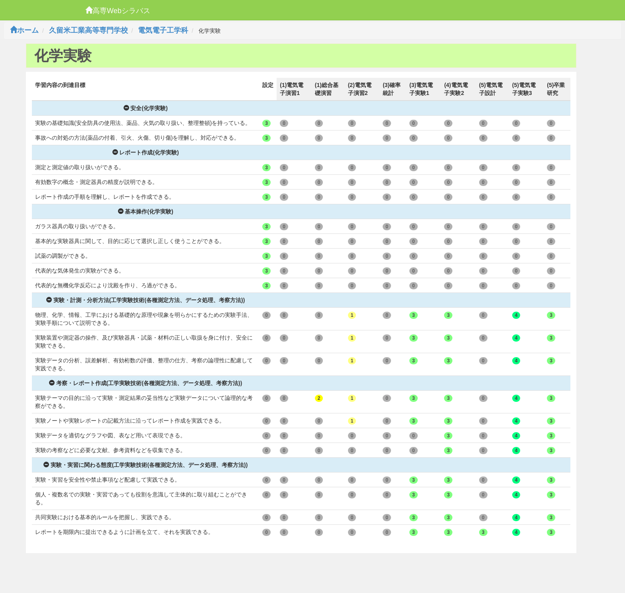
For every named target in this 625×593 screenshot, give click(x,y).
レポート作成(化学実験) (145, 152)
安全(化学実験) (146, 108)
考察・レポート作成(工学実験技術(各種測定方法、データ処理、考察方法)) (145, 383)
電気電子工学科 (163, 30)
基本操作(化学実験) (145, 211)
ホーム (24, 30)
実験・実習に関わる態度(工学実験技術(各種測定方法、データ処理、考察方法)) (145, 465)
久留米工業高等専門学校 (88, 30)
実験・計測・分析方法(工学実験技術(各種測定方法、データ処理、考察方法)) (145, 300)
